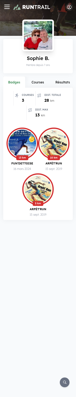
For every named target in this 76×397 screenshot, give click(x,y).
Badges (14, 82)
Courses (38, 82)
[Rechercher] (65, 382)
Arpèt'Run (54, 163)
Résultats (62, 82)
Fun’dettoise (22, 163)
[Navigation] (7, 7)
